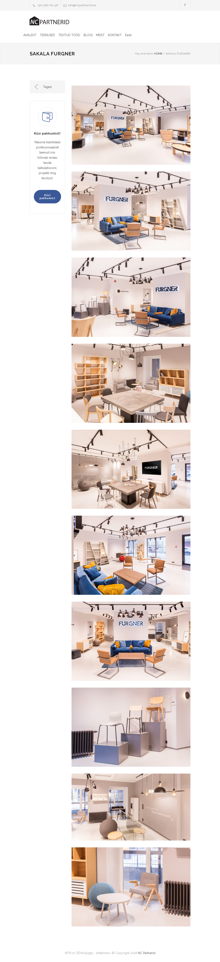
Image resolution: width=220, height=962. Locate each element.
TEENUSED (47, 35)
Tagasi (47, 87)
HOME (158, 53)
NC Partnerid (146, 953)
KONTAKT (115, 35)
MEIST (100, 35)
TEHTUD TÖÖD (69, 35)
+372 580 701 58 (47, 5)
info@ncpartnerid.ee (82, 5)
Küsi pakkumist (47, 197)
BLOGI (88, 35)
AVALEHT (29, 35)
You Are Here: (144, 53)
